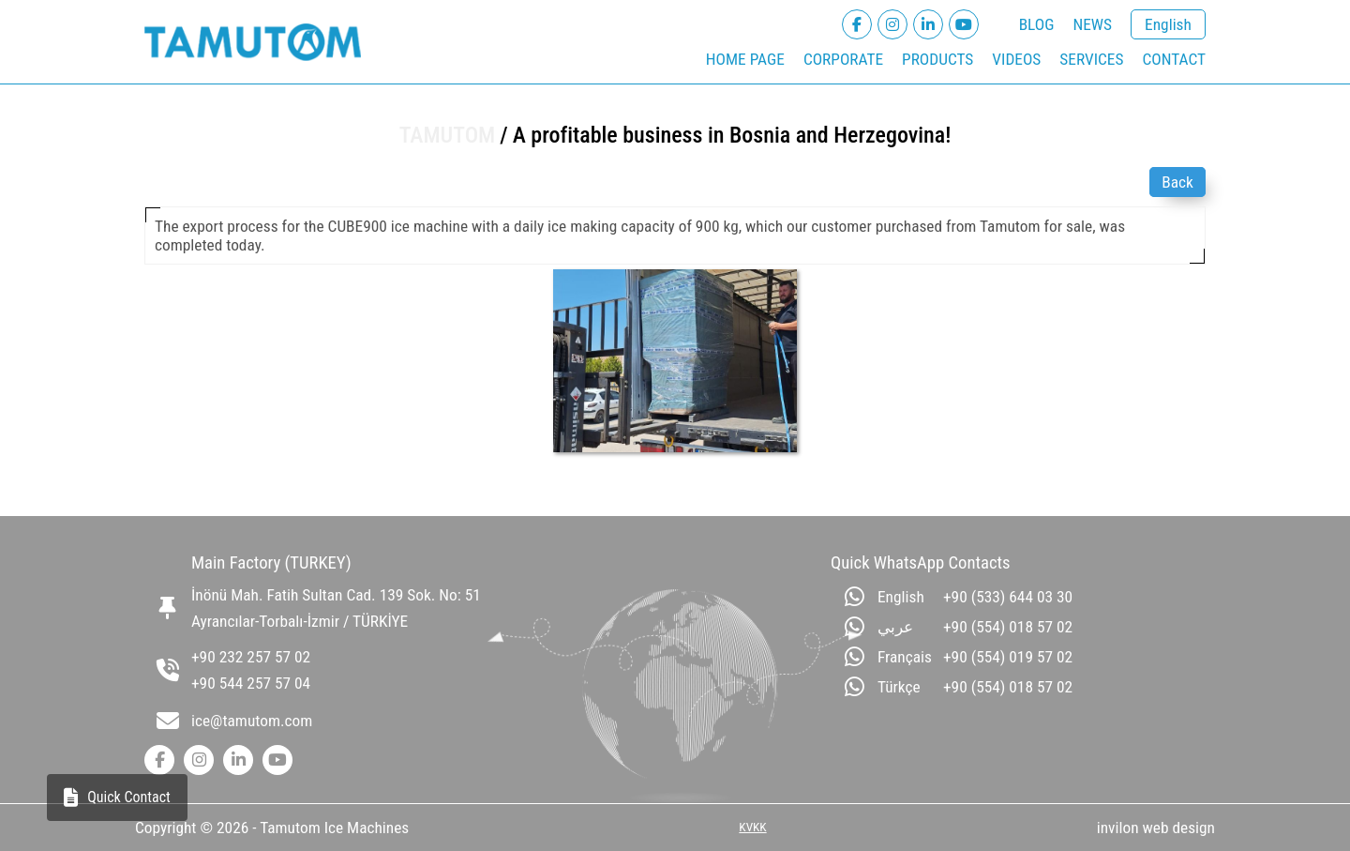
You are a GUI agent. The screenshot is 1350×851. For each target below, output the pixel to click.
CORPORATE (843, 59)
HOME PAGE (745, 59)
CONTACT (1174, 59)
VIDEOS (1016, 59)
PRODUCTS (937, 59)
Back (1177, 182)
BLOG (1037, 24)
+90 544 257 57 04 (250, 683)
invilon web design (1156, 827)
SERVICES (1091, 59)
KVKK (752, 827)
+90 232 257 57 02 (250, 656)
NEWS (1092, 24)
